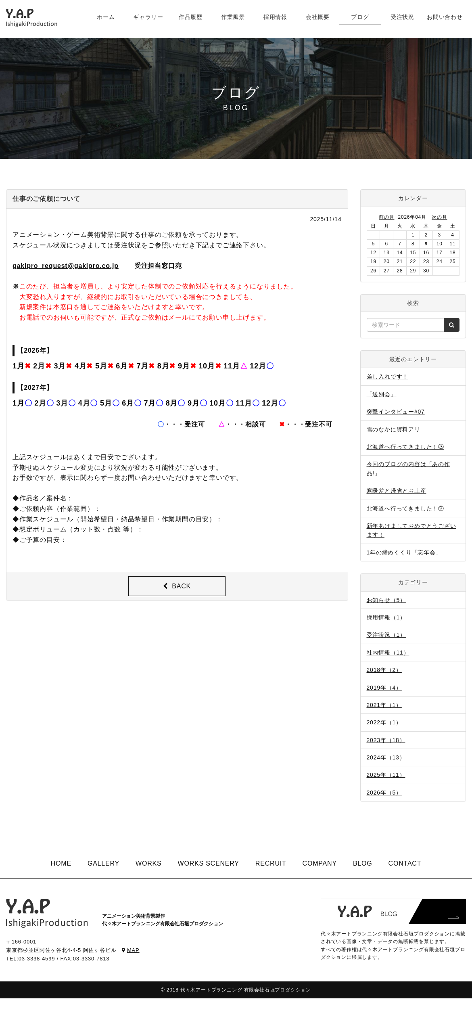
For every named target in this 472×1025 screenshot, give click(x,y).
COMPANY (320, 863)
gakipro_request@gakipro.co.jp (66, 265)
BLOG (362, 863)
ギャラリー (148, 17)
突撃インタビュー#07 (396, 411)
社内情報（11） (388, 652)
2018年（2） (384, 670)
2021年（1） (384, 705)
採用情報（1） (386, 617)
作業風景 (233, 17)
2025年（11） (386, 775)
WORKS (148, 863)
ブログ (360, 17)
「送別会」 (382, 394)
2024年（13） (386, 757)
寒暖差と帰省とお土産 (396, 490)
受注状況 (402, 17)
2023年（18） (386, 740)
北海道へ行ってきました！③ (405, 446)
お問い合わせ (445, 17)
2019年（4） (384, 687)
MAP (130, 950)
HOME (61, 863)
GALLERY (103, 863)
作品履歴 (191, 17)
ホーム (106, 17)
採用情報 (275, 17)
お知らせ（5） (386, 600)
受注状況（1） (386, 635)
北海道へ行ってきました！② (405, 508)
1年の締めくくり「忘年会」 (404, 552)
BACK (177, 586)
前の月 (386, 217)
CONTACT (405, 863)
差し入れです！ (388, 376)
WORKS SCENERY (208, 863)
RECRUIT (270, 863)
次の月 (439, 217)
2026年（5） (384, 792)
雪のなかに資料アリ (393, 429)
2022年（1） (384, 722)
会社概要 (318, 17)
